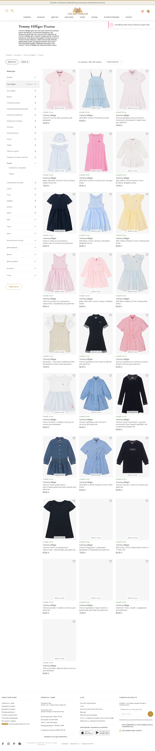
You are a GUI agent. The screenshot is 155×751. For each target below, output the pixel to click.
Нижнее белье (12, 133)
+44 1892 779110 (58, 726)
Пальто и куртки (13, 151)
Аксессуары (11, 91)
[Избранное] (142, 11)
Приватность (74, 744)
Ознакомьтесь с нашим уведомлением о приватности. (136, 720)
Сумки (9, 189)
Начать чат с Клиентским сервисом (53, 704)
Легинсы (10, 127)
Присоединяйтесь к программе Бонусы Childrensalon (136, 725)
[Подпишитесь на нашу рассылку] (150, 714)
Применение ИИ (87, 744)
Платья (11, 174)
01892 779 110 (57, 717)
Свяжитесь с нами (8, 703)
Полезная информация (10, 718)
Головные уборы (13, 103)
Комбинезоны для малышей (17, 109)
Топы (9, 195)
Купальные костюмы (14, 121)
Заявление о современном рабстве (92, 721)
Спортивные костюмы (15, 183)
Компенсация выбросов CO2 (15, 724)
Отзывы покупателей (9, 715)
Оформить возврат (8, 706)
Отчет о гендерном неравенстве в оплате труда (97, 718)
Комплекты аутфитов (14, 115)
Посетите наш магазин (88, 703)
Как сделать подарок (9, 721)
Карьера (83, 712)
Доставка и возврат (8, 709)
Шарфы (9, 201)
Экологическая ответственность (91, 709)
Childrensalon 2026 (42, 743)
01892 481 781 (60, 730)
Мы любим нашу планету (130, 730)
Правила (65, 744)
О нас (82, 706)
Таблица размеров (8, 712)
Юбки (9, 213)
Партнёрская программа (88, 715)
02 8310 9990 (53, 720)
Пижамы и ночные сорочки (17, 157)
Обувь (9, 145)
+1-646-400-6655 (51, 723)
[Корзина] (148, 11)
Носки (9, 139)
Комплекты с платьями (17, 168)
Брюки (9, 97)
